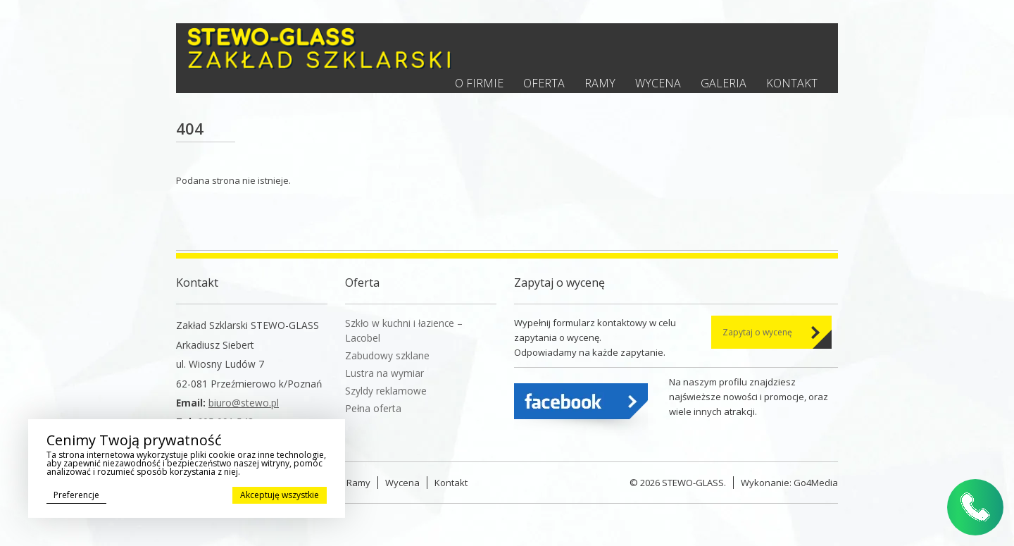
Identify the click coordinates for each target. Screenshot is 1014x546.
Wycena (658, 83)
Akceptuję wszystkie (279, 495)
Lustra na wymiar (384, 373)
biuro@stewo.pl (243, 402)
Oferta (544, 83)
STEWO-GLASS (693, 482)
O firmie (479, 83)
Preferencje (76, 495)
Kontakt (792, 83)
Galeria (723, 83)
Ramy (599, 83)
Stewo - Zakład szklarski (319, 48)
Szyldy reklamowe (386, 390)
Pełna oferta (373, 408)
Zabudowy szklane (387, 355)
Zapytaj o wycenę (757, 332)
